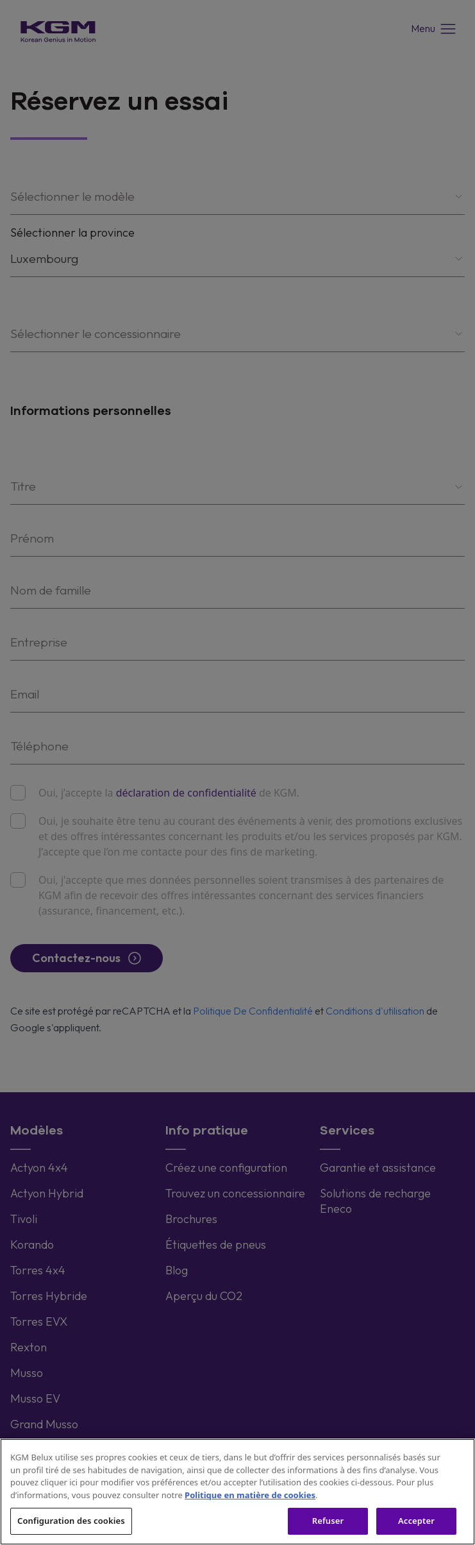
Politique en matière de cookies (250, 1495)
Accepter (416, 1520)
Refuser (328, 1520)
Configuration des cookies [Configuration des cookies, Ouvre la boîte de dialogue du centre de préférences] (71, 1520)
